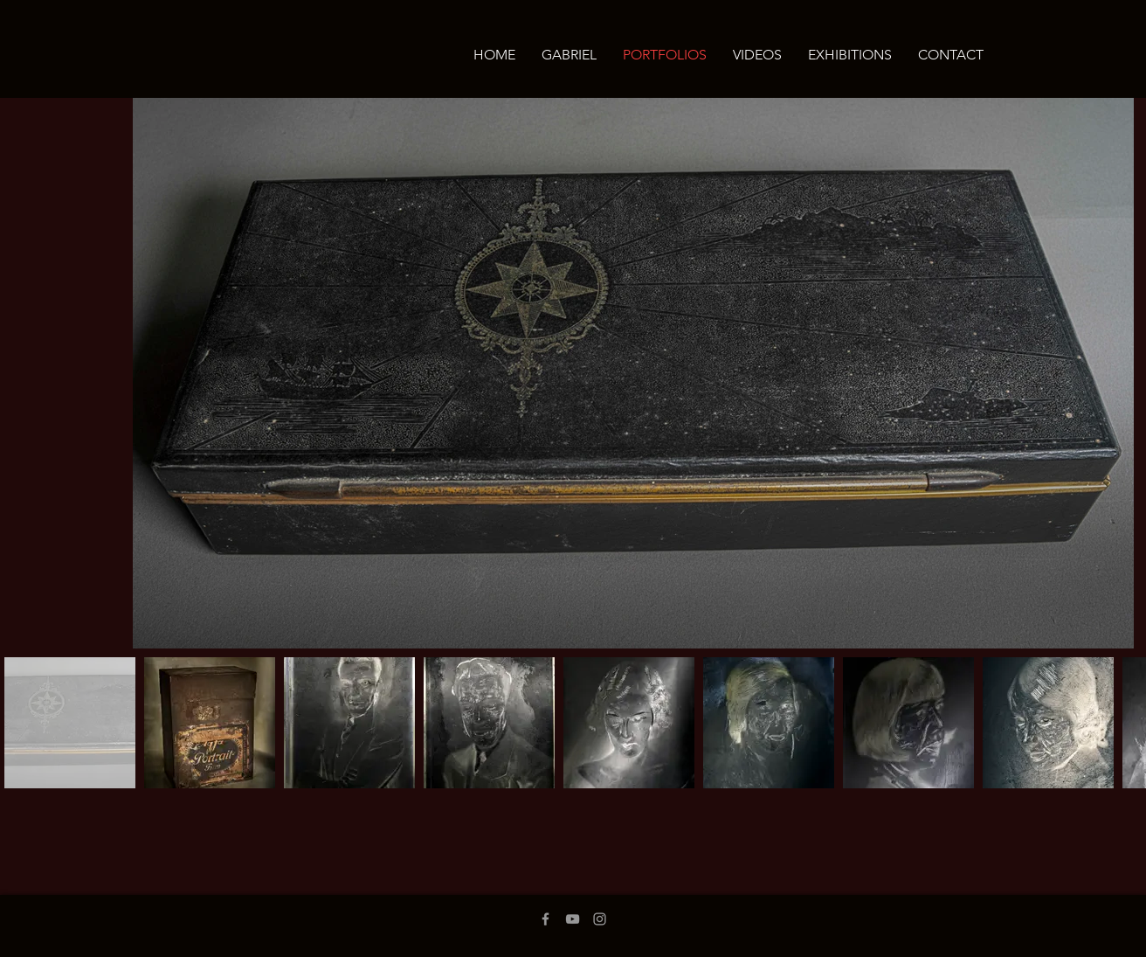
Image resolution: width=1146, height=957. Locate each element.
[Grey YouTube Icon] (572, 919)
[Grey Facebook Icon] (545, 919)
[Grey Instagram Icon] (599, 919)
